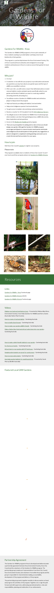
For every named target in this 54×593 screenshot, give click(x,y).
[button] (2, 2)
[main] (27, 13)
